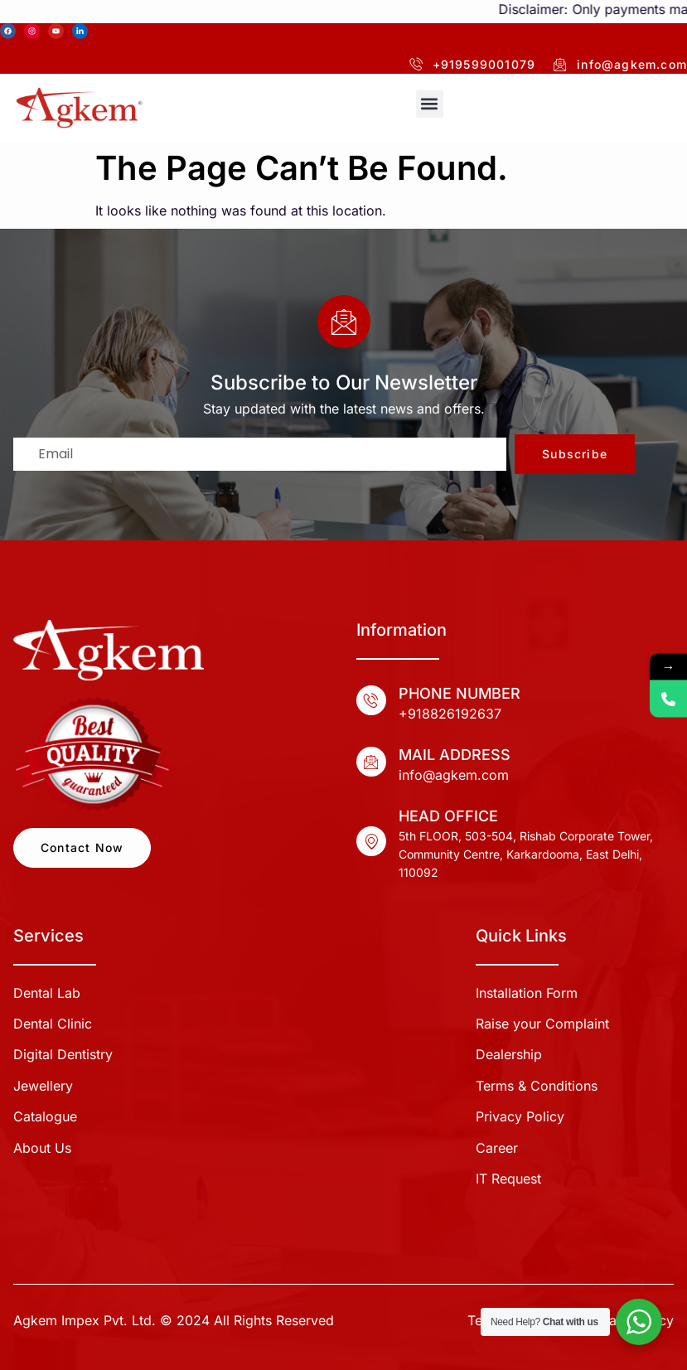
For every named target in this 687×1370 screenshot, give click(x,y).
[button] (429, 104)
